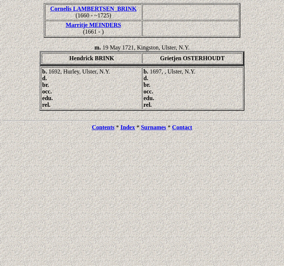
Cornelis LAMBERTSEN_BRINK (93, 9)
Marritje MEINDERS (93, 25)
